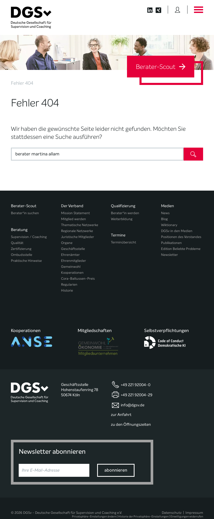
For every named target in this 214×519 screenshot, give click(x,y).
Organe (66, 242)
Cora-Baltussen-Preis (78, 278)
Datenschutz (172, 500)
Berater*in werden (125, 213)
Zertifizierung (21, 246)
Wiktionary (169, 225)
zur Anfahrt (121, 402)
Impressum (194, 500)
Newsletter (169, 254)
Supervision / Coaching (29, 234)
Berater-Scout (160, 67)
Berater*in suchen (25, 213)
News (165, 213)
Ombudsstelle (21, 252)
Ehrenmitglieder (73, 260)
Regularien (69, 284)
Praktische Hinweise (26, 258)
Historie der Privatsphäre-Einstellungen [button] (143, 504)
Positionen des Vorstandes (181, 237)
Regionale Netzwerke (77, 231)
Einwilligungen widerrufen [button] (186, 504)
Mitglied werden (73, 219)
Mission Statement (75, 213)
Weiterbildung (121, 219)
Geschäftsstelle (73, 248)
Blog (164, 219)
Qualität (17, 240)
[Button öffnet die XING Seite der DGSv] (161, 9)
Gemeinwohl (71, 266)
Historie (67, 290)
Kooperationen (72, 272)
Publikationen (171, 242)
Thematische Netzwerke (79, 225)
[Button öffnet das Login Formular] (177, 9)
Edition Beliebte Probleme (180, 248)
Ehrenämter (70, 254)
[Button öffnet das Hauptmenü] (198, 9)
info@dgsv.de (132, 392)
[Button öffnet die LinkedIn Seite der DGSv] (148, 9)
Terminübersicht (123, 240)
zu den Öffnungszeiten (131, 412)
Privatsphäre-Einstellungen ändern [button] (94, 504)
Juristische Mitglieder (77, 237)
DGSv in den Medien (176, 231)
